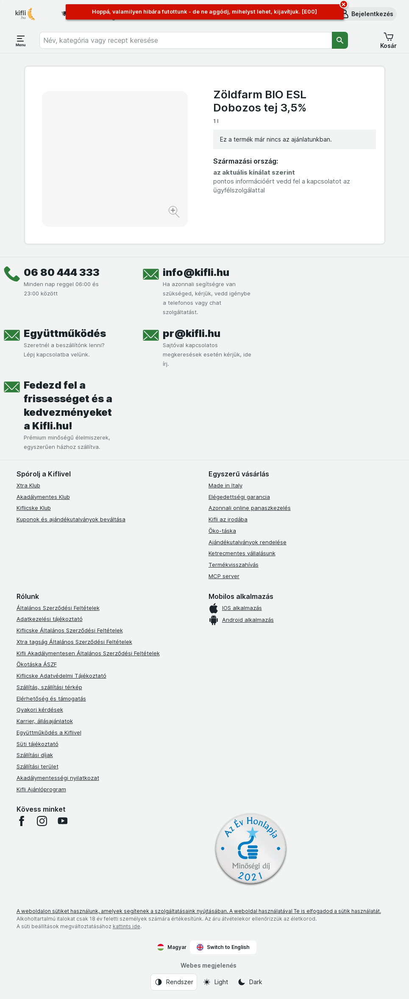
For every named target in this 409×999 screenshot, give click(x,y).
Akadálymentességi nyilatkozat (58, 777)
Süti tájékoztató (37, 743)
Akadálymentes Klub (43, 496)
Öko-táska (222, 530)
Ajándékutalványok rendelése (248, 542)
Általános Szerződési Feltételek (58, 607)
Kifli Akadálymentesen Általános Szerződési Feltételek (88, 653)
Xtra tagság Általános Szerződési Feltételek (74, 641)
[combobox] (185, 40)
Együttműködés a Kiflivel (49, 732)
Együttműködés (65, 333)
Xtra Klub (28, 485)
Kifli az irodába (228, 519)
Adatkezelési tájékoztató (50, 618)
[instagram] (42, 821)
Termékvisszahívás (234, 564)
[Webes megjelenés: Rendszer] (173, 982)
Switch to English (223, 947)
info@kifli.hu (196, 272)
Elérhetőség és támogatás (51, 698)
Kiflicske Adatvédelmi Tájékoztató (61, 675)
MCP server (224, 576)
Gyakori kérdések (40, 709)
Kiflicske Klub (34, 507)
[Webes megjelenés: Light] (215, 982)
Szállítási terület (37, 766)
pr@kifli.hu (191, 333)
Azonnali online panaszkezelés (250, 507)
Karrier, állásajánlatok (45, 721)
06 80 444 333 (62, 272)
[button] (366, 14)
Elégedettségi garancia (239, 496)
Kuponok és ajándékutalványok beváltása (71, 519)
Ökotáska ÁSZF (37, 664)
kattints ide (126, 926)
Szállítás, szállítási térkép (49, 687)
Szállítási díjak (35, 754)
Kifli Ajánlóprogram (41, 789)
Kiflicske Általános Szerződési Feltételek (70, 630)
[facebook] (22, 821)
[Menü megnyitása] (20, 40)
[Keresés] (340, 40)
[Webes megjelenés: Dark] (250, 982)
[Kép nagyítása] (175, 213)
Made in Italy (225, 485)
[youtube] (62, 821)
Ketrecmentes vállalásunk (242, 553)
